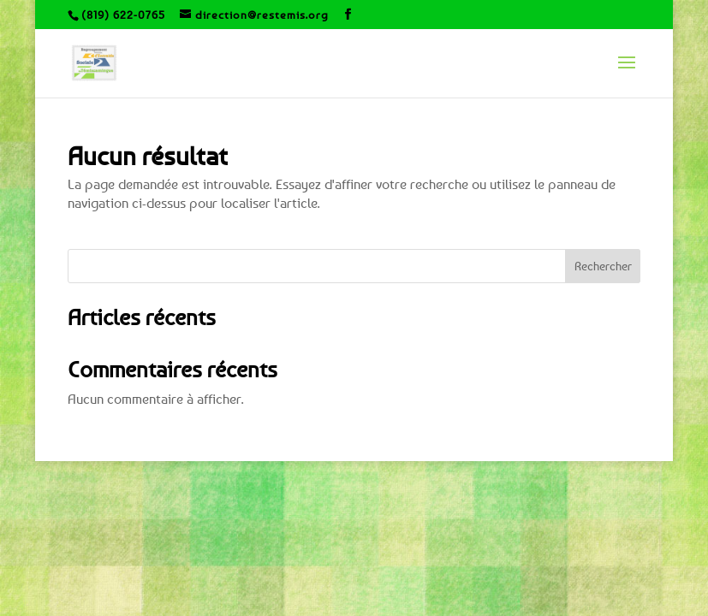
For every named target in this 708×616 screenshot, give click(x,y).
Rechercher (603, 265)
